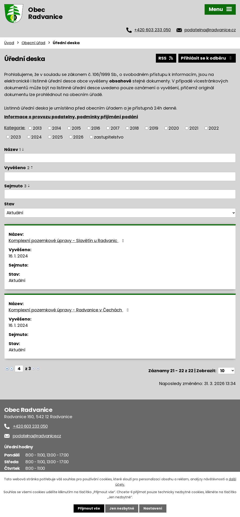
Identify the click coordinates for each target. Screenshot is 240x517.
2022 (214, 128)
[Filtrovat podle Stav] (120, 212)
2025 (57, 137)
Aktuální (17, 280)
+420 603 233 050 (152, 30)
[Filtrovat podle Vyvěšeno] (120, 176)
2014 (56, 128)
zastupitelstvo (109, 137)
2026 (78, 137)
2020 (174, 128)
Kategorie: (14, 128)
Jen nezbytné (121, 508)
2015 (76, 128)
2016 (95, 128)
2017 (115, 128)
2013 (37, 128)
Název (12, 149)
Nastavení (152, 508)
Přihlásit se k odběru (207, 58)
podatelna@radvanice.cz (210, 30)
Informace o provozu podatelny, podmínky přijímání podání (71, 117)
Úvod (9, 43)
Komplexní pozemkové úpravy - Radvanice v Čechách (70, 310)
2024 (36, 137)
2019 (153, 128)
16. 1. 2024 (18, 256)
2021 (193, 128)
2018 (134, 128)
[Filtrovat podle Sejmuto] (120, 194)
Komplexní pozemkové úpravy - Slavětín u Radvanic (67, 240)
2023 (16, 137)
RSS (166, 58)
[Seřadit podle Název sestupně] (23, 150)
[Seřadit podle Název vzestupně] (23, 148)
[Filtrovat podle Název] (120, 158)
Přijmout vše (89, 508)
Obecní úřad (33, 43)
